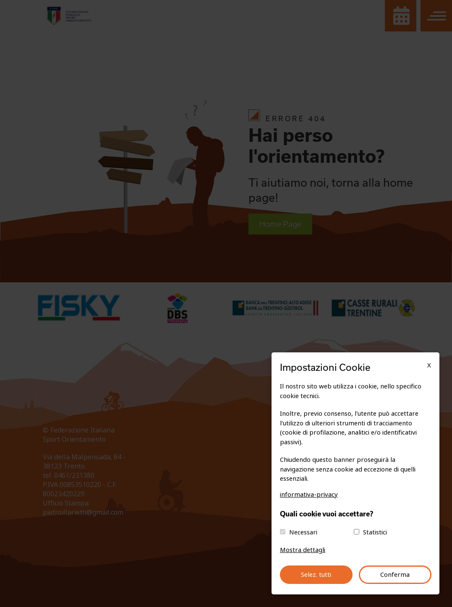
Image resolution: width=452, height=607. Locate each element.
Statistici (375, 532)
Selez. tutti (316, 574)
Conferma (395, 574)
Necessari (303, 532)
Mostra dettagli (302, 550)
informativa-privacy (309, 494)
